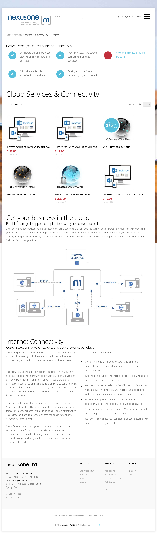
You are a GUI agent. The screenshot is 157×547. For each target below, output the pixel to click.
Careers (83, 482)
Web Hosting (110, 471)
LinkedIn (132, 471)
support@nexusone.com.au (24, 473)
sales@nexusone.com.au (22, 480)
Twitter (132, 474)
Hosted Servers (110, 474)
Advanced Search (87, 478)
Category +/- (18, 104)
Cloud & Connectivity (113, 478)
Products (18, 35)
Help (106, 489)
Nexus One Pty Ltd (68, 525)
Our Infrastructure (87, 471)
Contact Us (93, 516)
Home (8, 35)
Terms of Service (65, 516)
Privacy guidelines (80, 516)
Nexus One (29, 20)
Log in (118, 16)
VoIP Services (110, 482)
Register (127, 16)
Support (137, 16)
